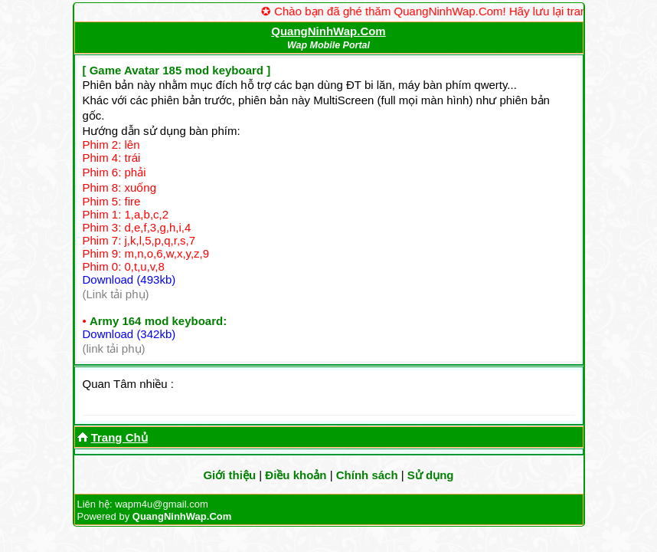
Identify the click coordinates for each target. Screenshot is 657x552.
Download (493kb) (129, 279)
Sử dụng (430, 474)
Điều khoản (295, 474)
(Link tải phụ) (116, 294)
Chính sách (367, 474)
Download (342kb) (129, 333)
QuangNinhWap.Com (328, 31)
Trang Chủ (119, 437)
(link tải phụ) (114, 348)
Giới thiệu (229, 474)
